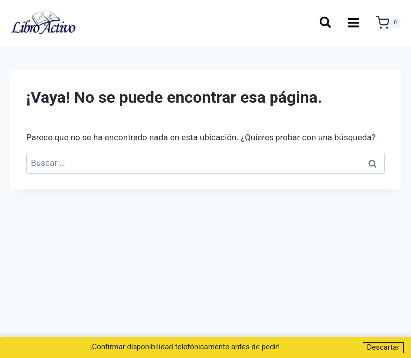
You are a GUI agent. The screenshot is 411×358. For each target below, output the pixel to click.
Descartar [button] (383, 347)
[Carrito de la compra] (388, 22)
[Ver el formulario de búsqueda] (324, 23)
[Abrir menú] (353, 22)
